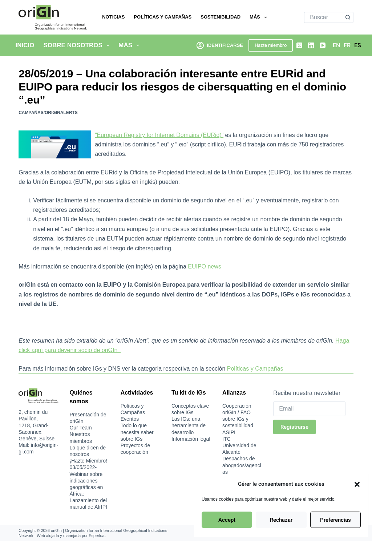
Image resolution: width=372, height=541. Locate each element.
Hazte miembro (271, 45)
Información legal (190, 439)
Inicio (25, 45)
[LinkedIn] (311, 45)
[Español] (357, 45)
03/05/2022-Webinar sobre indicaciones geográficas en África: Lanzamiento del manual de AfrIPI (88, 487)
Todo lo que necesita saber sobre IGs (137, 432)
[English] (336, 45)
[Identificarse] (220, 45)
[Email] (309, 408)
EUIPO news (204, 266)
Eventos (130, 419)
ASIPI (228, 432)
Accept (226, 520)
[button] (357, 484)
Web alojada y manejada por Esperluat (71, 535)
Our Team (80, 428)
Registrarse (294, 427)
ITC (226, 439)
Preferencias (335, 520)
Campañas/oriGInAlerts (48, 112)
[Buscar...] (323, 17)
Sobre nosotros (77, 45)
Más (260, 17)
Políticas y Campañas (162, 17)
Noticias (113, 17)
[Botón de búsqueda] (348, 17)
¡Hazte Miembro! (88, 461)
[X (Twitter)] (299, 45)
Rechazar (281, 520)
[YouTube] (323, 45)
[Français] (347, 45)
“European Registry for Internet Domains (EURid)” (159, 135)
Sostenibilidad (220, 17)
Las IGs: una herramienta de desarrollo (188, 425)
